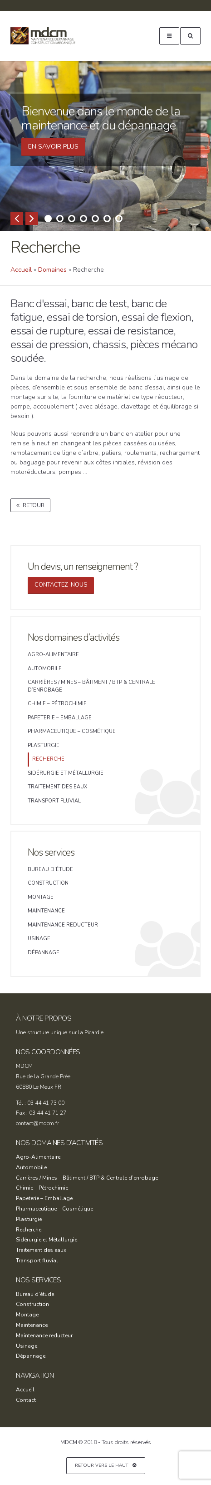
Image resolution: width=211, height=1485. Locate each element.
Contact (26, 1400)
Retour (30, 505)
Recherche (48, 759)
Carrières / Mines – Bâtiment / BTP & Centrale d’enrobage (91, 686)
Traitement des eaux (57, 786)
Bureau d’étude (50, 869)
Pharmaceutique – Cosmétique (72, 731)
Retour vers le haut (106, 1465)
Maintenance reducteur (63, 925)
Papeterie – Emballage (60, 717)
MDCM (48, 36)
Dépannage (43, 952)
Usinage (39, 938)
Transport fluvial (54, 800)
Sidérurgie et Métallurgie (65, 773)
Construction (48, 883)
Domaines (52, 269)
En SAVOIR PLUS (53, 146)
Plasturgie (43, 745)
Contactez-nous (60, 585)
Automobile (45, 668)
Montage (41, 897)
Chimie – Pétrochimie (57, 703)
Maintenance (46, 910)
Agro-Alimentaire (53, 654)
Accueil (21, 269)
